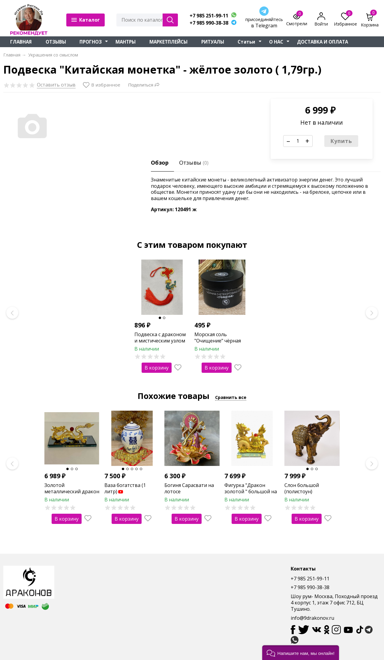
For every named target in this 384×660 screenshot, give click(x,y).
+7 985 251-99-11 (209, 16)
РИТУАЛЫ (212, 42)
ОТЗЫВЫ (56, 42)
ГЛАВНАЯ (21, 42)
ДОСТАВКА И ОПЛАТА (322, 42)
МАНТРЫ (126, 42)
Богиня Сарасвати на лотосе (189, 488)
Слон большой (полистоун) (301, 488)
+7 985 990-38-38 (209, 23)
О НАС (276, 42)
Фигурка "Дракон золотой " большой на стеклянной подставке (251, 491)
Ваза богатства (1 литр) (125, 488)
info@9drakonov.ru (312, 618)
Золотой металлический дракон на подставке (71, 491)
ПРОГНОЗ (91, 42)
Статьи (246, 42)
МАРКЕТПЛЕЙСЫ (168, 42)
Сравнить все (230, 397)
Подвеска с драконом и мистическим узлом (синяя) (160, 340)
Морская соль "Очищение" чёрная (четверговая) (217, 340)
